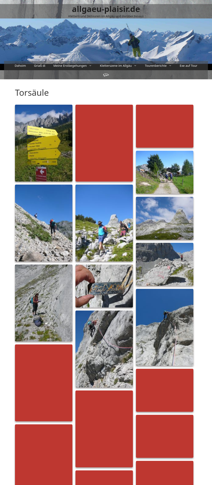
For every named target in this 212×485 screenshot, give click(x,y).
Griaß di (39, 65)
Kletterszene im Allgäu (120, 65)
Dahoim (20, 65)
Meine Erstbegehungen (74, 65)
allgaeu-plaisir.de (106, 8)
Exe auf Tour (188, 65)
